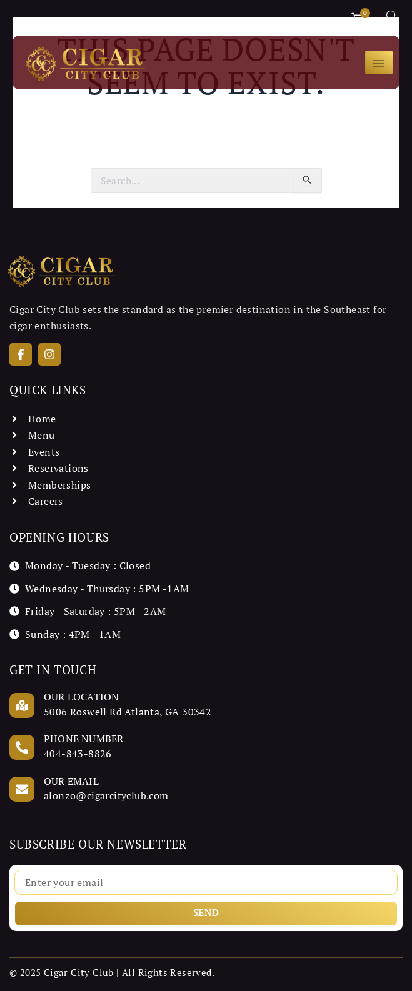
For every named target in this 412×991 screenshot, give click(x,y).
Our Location (81, 697)
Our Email (71, 781)
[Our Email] (21, 789)
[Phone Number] (21, 747)
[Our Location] (21, 705)
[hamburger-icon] (379, 62)
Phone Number (83, 738)
